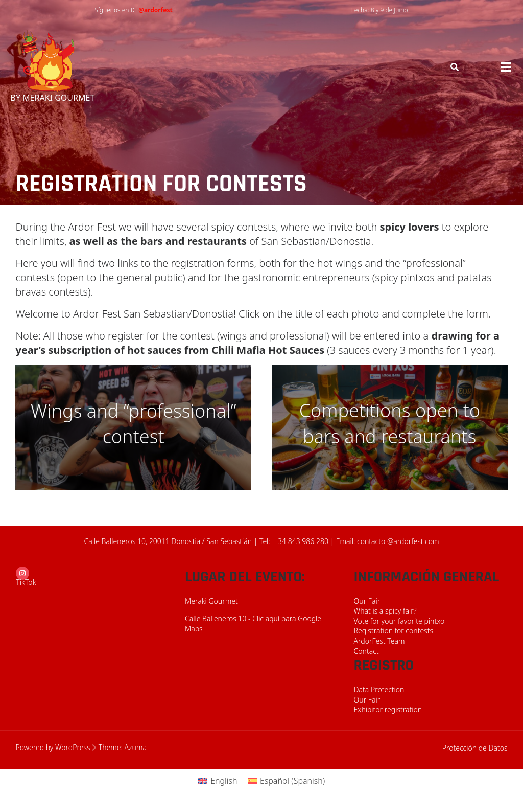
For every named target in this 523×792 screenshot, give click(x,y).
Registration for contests (393, 631)
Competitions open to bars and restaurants (389, 423)
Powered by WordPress (52, 747)
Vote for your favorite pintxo (399, 621)
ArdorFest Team (379, 641)
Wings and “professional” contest (133, 423)
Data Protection (379, 689)
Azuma (136, 747)
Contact (366, 651)
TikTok (26, 582)
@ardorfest (155, 10)
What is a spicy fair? (385, 611)
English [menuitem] (223, 780)
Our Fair (367, 601)
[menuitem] (218, 780)
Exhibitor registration (388, 709)
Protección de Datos (475, 748)
